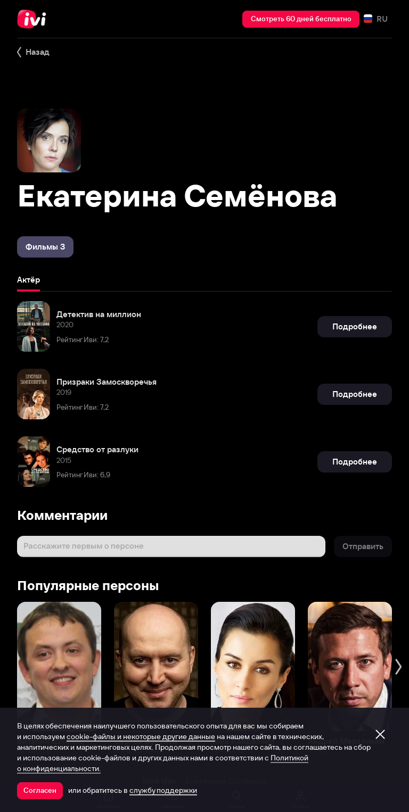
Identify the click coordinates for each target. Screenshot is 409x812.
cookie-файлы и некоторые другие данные (141, 736)
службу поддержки (163, 790)
